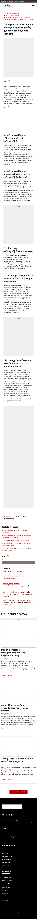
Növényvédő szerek (10, 575)
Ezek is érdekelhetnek (14, 614)
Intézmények (8, 571)
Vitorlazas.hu (5, 865)
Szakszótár (21, 575)
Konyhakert (5, 900)
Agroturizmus (5, 897)
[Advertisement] (18, 58)
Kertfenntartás (6, 884)
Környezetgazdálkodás (13, 15)
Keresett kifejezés (7, 560)
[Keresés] (34, 562)
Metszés (4, 890)
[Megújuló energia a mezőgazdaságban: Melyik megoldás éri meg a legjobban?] (18, 653)
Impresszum (5, 840)
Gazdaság (5, 894)
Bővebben (6, 588)
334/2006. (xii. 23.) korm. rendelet (17, 592)
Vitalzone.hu (5, 854)
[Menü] (33, 5)
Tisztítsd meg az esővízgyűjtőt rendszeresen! (16, 540)
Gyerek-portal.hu (7, 862)
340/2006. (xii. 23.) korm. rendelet (17, 600)
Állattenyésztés (6, 887)
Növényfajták (18, 571)
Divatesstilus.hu (6, 859)
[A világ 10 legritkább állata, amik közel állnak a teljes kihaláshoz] (18, 759)
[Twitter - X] (16, 517)
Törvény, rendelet (9, 579)
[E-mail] (14, 517)
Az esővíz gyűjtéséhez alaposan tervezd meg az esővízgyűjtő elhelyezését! (16, 536)
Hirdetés (18, 38)
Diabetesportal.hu (7, 856)
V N (9, 80)
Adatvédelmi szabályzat (9, 837)
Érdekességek (14, 13)
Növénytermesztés (7, 880)
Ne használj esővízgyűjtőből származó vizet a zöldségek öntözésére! (16, 544)
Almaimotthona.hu (7, 851)
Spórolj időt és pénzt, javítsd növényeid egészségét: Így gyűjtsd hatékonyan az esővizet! (18, 18)
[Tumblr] (18, 517)
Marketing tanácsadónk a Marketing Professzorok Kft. (17, 823)
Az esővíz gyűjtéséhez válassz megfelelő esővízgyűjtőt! (14, 531)
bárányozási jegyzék (11, 584)
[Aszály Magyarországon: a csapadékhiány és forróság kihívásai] (18, 707)
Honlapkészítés (6, 820)
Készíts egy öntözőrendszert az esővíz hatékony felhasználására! (17, 549)
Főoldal (5, 13)
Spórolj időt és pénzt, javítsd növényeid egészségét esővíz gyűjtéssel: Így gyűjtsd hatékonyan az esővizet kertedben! (13, 1)
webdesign (14, 820)
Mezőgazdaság (6, 877)
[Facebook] (12, 517)
